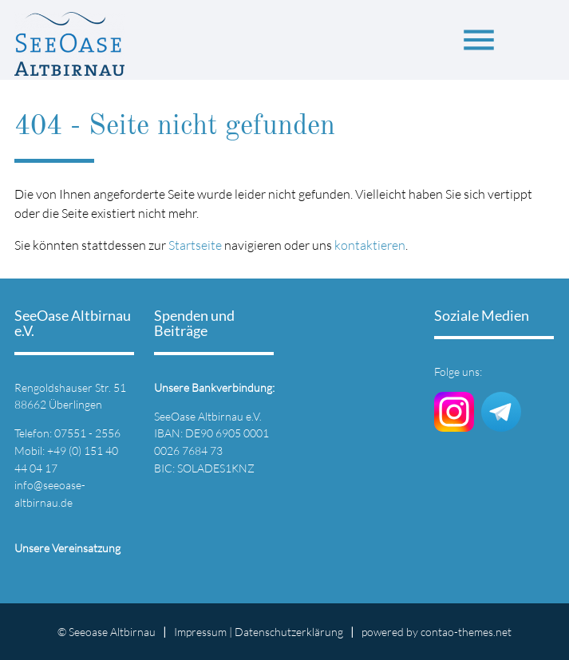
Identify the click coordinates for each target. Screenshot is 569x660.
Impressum (200, 631)
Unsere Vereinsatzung (67, 548)
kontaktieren (369, 245)
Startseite (195, 245)
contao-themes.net (466, 631)
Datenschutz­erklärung (289, 631)
